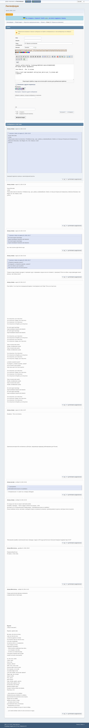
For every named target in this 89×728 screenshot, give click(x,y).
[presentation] (28, 102)
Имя (17, 38)
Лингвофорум (12, 6)
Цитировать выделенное (74, 179)
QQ (63, 179)
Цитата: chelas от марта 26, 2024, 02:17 (20, 235)
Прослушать (18, 91)
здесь (46, 18)
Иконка (18, 47)
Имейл (17, 40)
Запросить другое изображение (29, 91)
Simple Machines (16, 724)
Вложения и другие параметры (26, 84)
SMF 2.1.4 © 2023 (8, 724)
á (15, 54)
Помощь (78, 724)
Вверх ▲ (83, 724)
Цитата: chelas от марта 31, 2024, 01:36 (20, 133)
